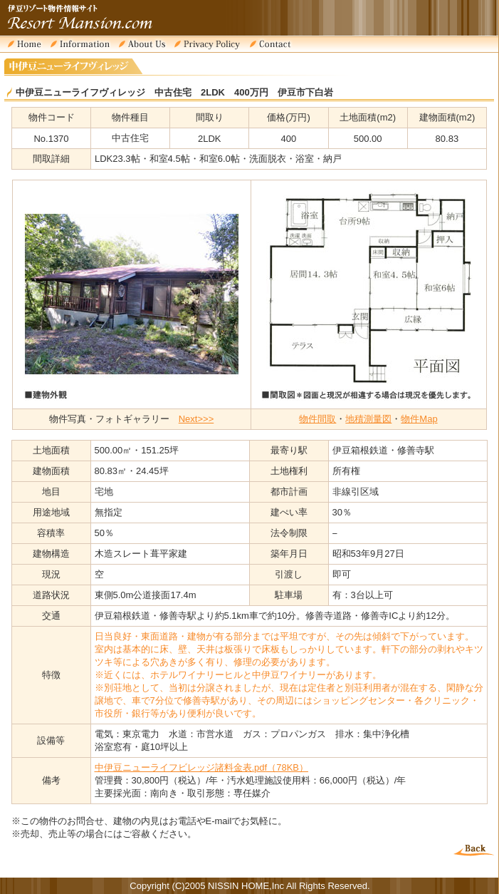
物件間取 (317, 418)
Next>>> (196, 418)
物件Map (419, 418)
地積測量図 (368, 418)
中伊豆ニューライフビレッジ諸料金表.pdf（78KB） (202, 767)
